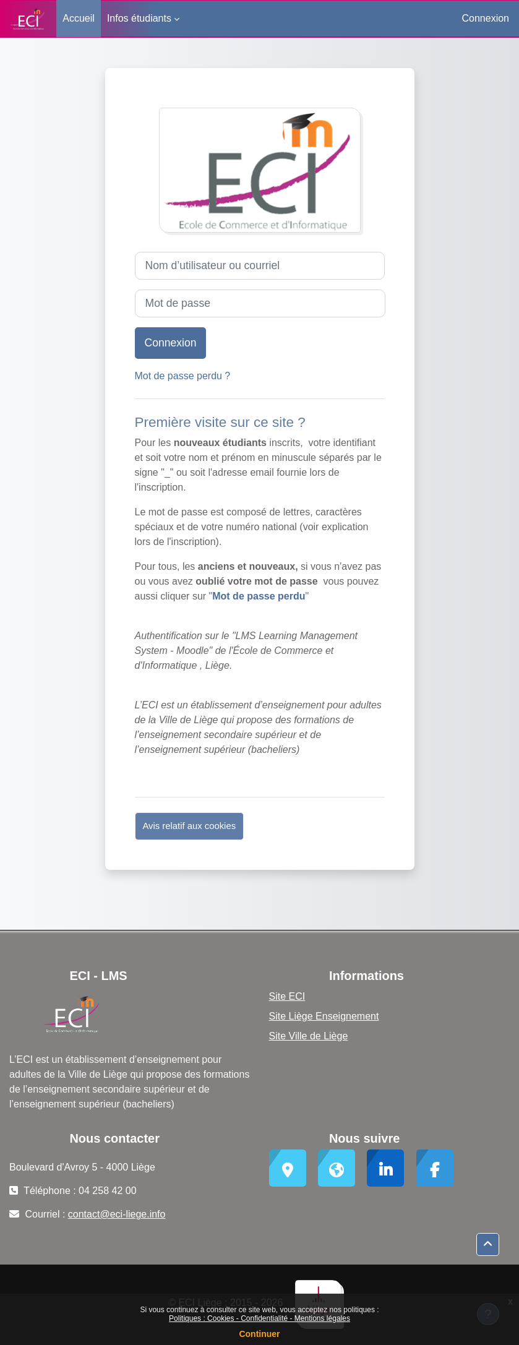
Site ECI (287, 996)
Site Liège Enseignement (324, 1016)
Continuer (259, 1334)
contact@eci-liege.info (117, 1214)
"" (259, 596)
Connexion (486, 18)
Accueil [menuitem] (78, 18)
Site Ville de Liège (308, 1036)
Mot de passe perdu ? (183, 376)
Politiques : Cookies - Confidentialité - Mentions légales (259, 1318)
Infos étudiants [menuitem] (139, 18)
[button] (487, 1244)
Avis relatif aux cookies (189, 826)
